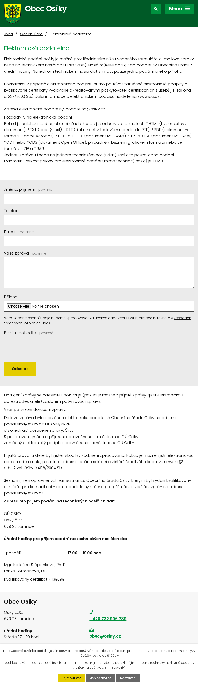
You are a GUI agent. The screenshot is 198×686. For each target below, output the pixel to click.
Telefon (11, 210)
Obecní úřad (31, 34)
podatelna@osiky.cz (85, 109)
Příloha (11, 297)
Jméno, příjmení (28, 189)
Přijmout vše (71, 678)
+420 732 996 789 (107, 619)
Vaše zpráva (25, 253)
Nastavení (128, 678)
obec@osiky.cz (105, 636)
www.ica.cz (148, 96)
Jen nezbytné (100, 678)
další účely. (111, 655)
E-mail (19, 231)
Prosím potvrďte (28, 332)
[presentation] (37, 345)
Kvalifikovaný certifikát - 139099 (34, 579)
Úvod (8, 34)
